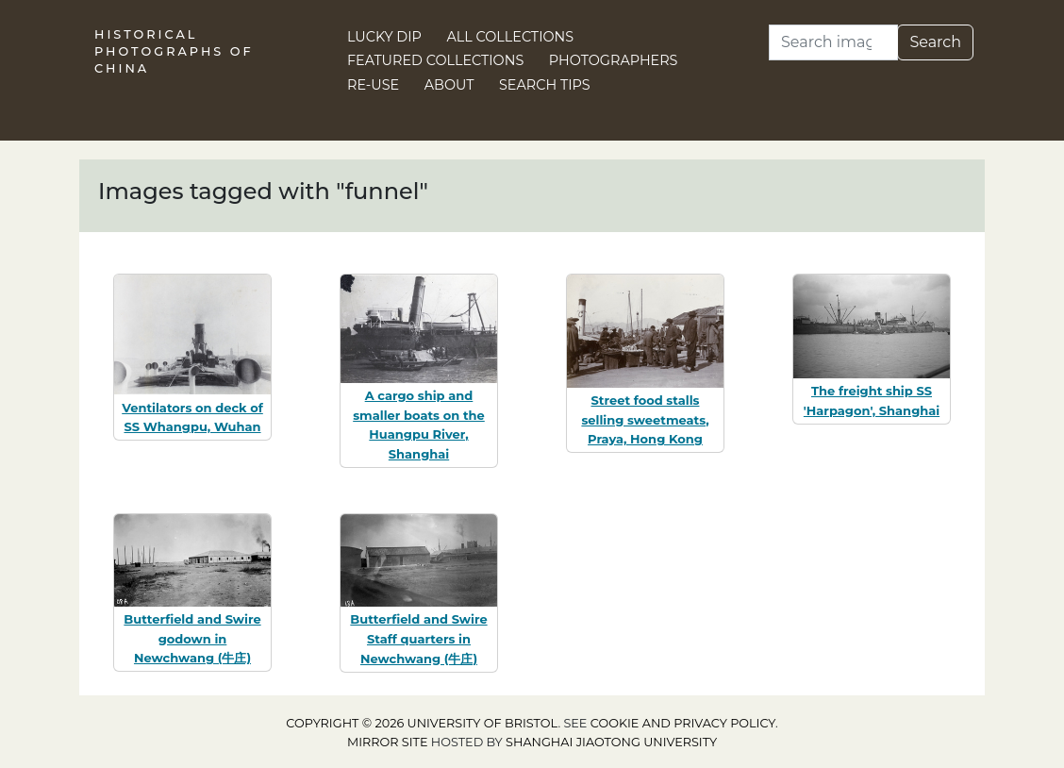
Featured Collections (435, 60)
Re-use (373, 84)
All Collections (510, 36)
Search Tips (544, 84)
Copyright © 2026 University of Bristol (421, 723)
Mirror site (387, 742)
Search (935, 42)
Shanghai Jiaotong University (611, 742)
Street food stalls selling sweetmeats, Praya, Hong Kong (644, 419)
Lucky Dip (384, 36)
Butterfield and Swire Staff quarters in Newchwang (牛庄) (418, 638)
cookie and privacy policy (682, 723)
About (449, 84)
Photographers (613, 60)
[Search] (833, 42)
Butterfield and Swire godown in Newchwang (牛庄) (192, 638)
